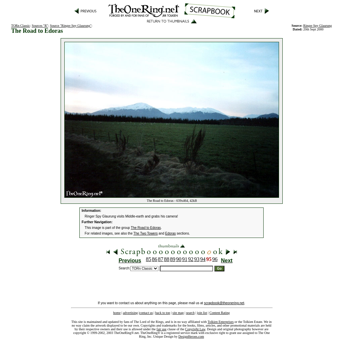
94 (203, 259)
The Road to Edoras (146, 228)
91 (185, 259)
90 (179, 259)
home (117, 313)
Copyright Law (195, 329)
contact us (146, 313)
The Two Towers (145, 233)
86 (154, 259)
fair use (161, 329)
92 (191, 259)
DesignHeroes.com (191, 336)
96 (215, 259)
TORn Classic (20, 25)
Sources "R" (40, 25)
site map (178, 313)
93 (197, 259)
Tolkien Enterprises (221, 322)
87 (160, 259)
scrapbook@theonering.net (224, 303)
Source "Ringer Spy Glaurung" (70, 25)
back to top (162, 313)
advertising (130, 313)
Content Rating (219, 313)
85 (148, 259)
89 (173, 259)
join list (202, 313)
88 (166, 259)
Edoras (170, 233)
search (190, 313)
